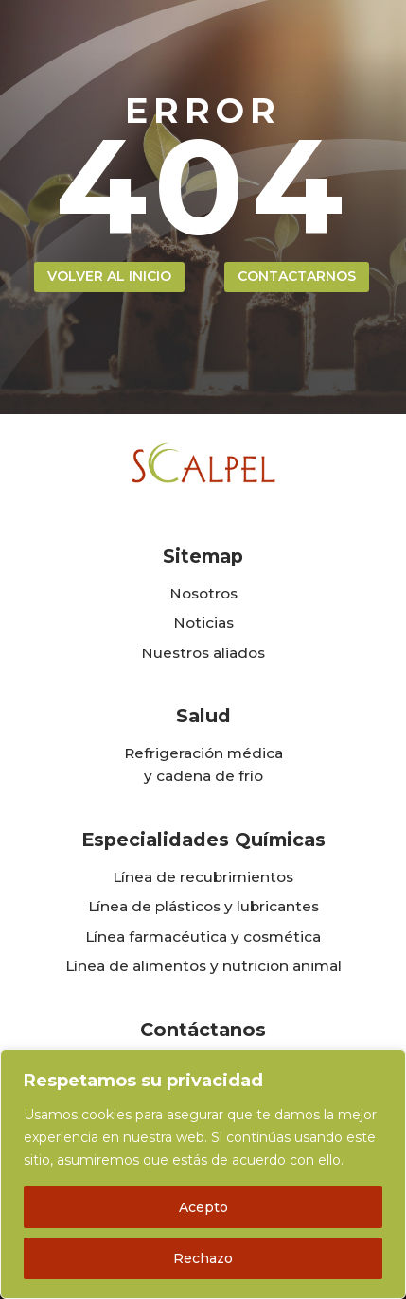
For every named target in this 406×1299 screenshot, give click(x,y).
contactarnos (297, 276)
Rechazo (203, 1258)
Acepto (203, 1207)
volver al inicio (109, 276)
